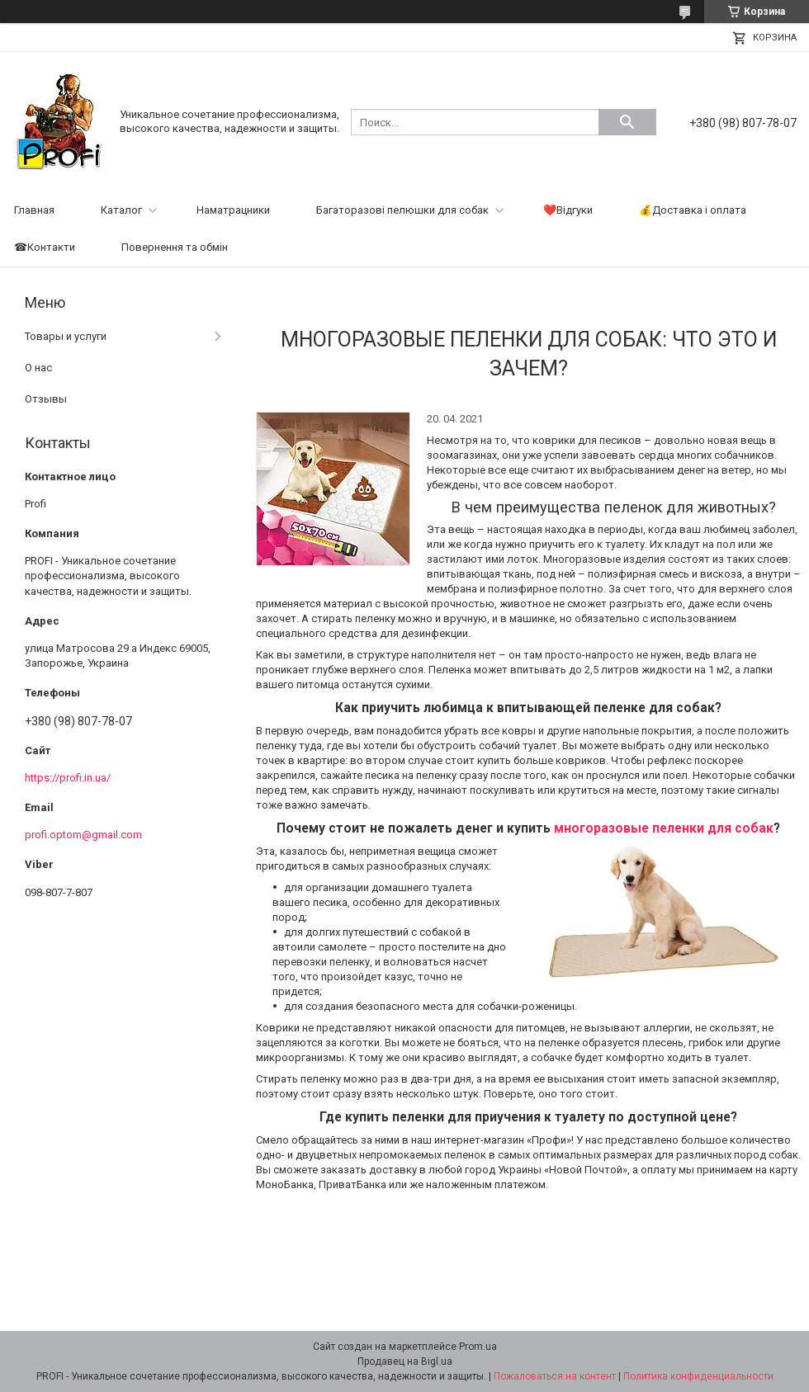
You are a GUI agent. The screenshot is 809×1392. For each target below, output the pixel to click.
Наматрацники (233, 210)
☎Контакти (44, 247)
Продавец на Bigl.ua (404, 1361)
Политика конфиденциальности (698, 1376)
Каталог (121, 210)
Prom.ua (478, 1346)
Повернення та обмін (174, 247)
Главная (34, 210)
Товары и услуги (65, 336)
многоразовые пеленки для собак (664, 828)
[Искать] (627, 122)
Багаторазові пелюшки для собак (402, 210)
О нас (38, 367)
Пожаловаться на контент (555, 1376)
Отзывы (46, 399)
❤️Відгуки (568, 210)
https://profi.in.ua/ (68, 777)
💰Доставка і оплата (692, 210)
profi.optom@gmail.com (83, 834)
